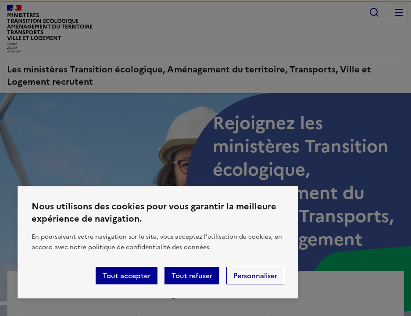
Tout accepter (126, 275)
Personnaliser (255, 275)
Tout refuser (192, 275)
